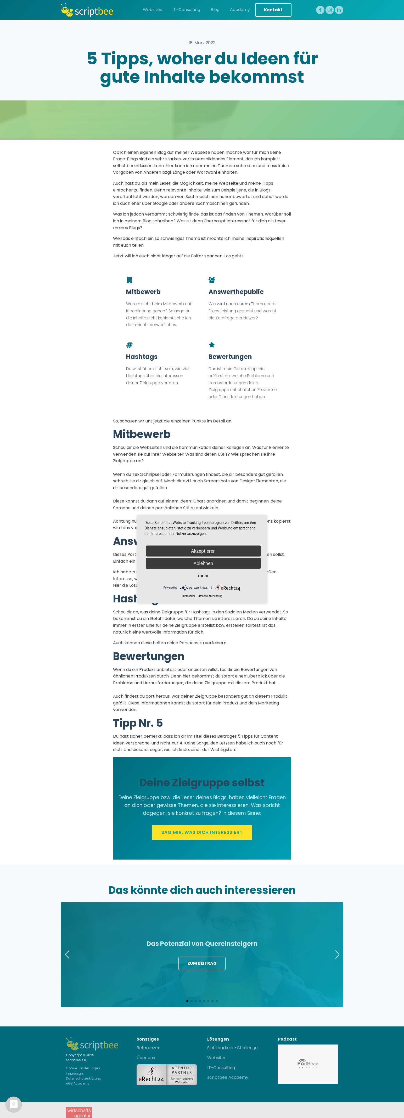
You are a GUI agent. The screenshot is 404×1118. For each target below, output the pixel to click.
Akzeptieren (203, 551)
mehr (203, 575)
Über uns (146, 1058)
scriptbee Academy (227, 1077)
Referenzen (148, 1048)
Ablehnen (203, 563)
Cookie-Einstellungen (83, 1068)
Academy (240, 10)
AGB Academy (77, 1083)
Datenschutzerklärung (83, 1078)
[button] (187, 1001)
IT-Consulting (186, 10)
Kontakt (273, 10)
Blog (215, 10)
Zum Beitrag (202, 963)
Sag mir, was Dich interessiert (202, 832)
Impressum (75, 1073)
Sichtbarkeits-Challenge (232, 1048)
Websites (152, 10)
